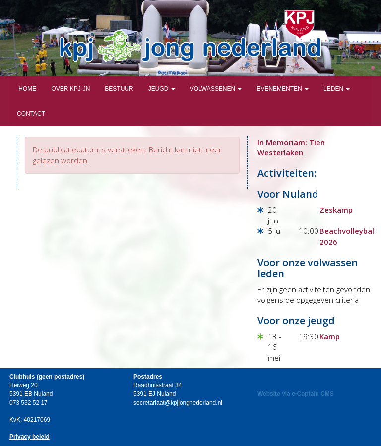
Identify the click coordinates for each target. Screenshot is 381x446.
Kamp (329, 336)
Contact (31, 113)
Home (26, 88)
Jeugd (161, 88)
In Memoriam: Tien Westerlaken (291, 147)
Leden (336, 88)
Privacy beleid (29, 436)
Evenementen (282, 88)
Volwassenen (216, 88)
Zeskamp (336, 210)
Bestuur (119, 88)
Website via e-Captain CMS (295, 393)
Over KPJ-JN (70, 88)
